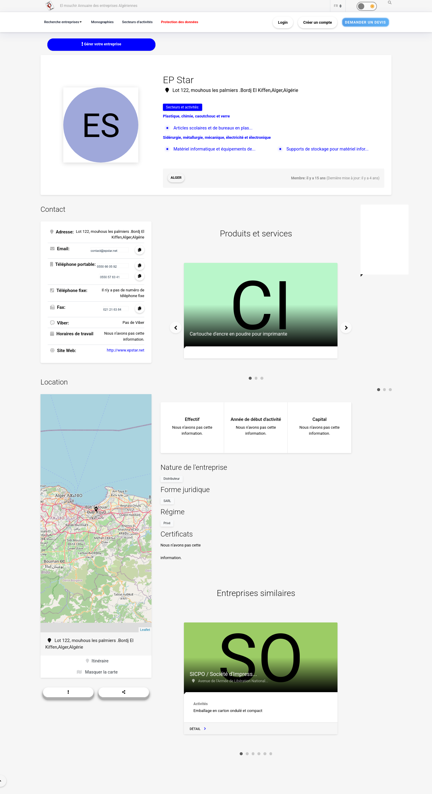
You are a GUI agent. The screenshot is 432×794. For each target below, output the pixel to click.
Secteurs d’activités (142, 22)
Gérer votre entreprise (101, 44)
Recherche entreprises (62, 22)
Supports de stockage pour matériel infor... (328, 149)
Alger (176, 178)
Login (283, 22)
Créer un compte (317, 22)
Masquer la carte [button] (97, 672)
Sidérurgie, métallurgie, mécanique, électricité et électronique (217, 137)
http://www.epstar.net (125, 350)
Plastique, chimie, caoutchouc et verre (196, 116)
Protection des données (186, 22)
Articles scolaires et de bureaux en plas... (214, 128)
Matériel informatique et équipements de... (215, 149)
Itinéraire (97, 660)
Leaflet (145, 629)
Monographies (105, 22)
